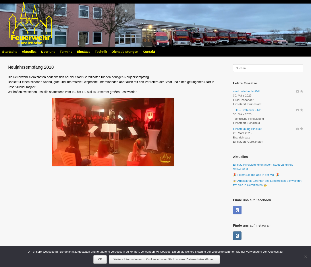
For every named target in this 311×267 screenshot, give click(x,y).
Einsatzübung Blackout (247, 129)
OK (100, 259)
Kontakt (149, 51)
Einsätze (83, 51)
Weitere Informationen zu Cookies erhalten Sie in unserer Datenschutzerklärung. (164, 259)
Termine (66, 51)
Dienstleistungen (125, 51)
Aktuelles (29, 51)
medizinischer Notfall (246, 91)
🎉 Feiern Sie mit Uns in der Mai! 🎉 (256, 174)
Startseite (9, 51)
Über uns (48, 51)
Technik (101, 51)
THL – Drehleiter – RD (247, 110)
